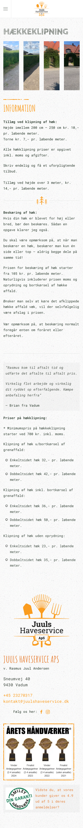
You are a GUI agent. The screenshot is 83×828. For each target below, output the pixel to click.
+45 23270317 (18, 695)
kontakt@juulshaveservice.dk (36, 701)
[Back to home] (41, 9)
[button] (5, 9)
